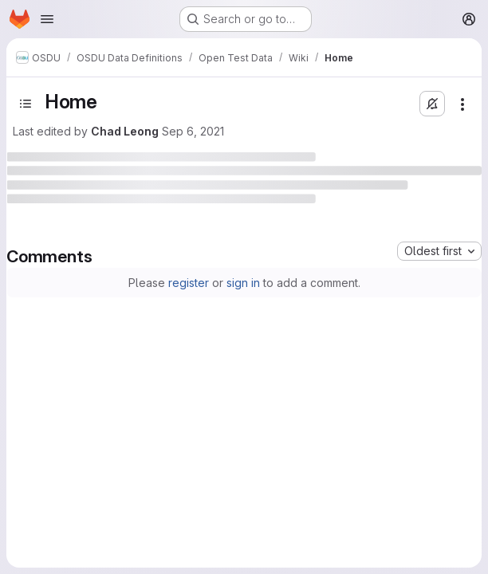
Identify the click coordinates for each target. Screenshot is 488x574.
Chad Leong (125, 131)
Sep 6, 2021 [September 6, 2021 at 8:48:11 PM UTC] (193, 131)
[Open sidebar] (25, 103)
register (188, 282)
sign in (243, 282)
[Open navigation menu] (47, 19)
